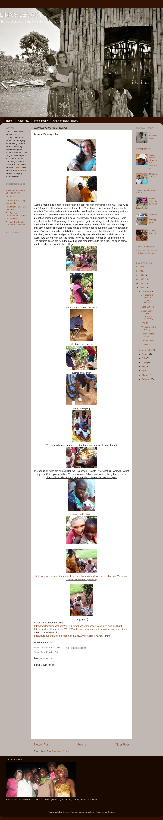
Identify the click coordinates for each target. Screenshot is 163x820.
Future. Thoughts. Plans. (153, 201)
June (144, 362)
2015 (142, 271)
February (146, 379)
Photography (41, 120)
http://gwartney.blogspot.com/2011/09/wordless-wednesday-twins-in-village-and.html (78, 626)
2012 (142, 283)
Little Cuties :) (148, 307)
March (145, 375)
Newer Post (42, 744)
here (17, 167)
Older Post (122, 744)
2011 (142, 287)
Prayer (144, 323)
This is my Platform (147, 253)
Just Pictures (147, 340)
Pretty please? (143, 149)
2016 (142, 267)
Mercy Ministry (46, 652)
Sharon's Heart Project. (65, 120)
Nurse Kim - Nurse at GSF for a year (15, 191)
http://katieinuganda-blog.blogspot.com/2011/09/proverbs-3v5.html (68, 636)
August (145, 354)
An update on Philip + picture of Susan (147, 299)
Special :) (145, 345)
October (146, 291)
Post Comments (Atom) (58, 751)
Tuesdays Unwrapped (153, 219)
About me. (23, 120)
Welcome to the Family (148, 328)
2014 (142, 275)
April (144, 370)
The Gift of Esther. (146, 247)
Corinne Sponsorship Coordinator (15, 201)
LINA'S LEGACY (21, 14)
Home (9, 120)
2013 (142, 279)
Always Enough (153, 232)
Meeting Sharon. (153, 175)
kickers (91, 812)
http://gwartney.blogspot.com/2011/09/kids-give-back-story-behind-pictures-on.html (77, 629)
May (144, 366)
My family (10, 196)
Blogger (111, 812)
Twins (57, 652)
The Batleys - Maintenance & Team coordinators (16, 215)
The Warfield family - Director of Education (15, 223)
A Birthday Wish (153, 135)
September (147, 350)
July (144, 358)
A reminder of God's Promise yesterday (147, 315)
